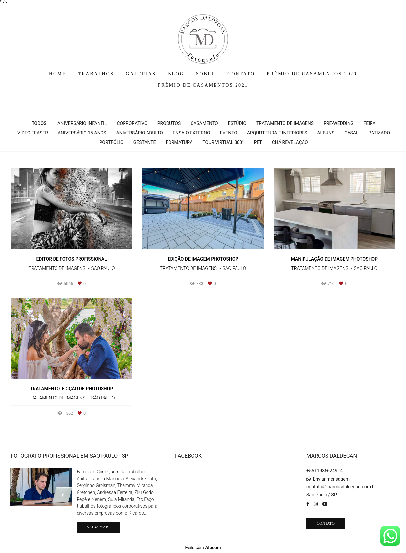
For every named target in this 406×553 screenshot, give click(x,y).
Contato (326, 523)
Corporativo (132, 123)
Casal (351, 133)
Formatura (179, 142)
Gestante (144, 142)
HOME (57, 74)
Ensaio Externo (191, 133)
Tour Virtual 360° (223, 142)
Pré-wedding (338, 123)
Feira (369, 123)
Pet (258, 142)
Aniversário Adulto (139, 133)
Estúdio (237, 123)
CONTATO (241, 74)
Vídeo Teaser (32, 133)
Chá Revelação (290, 142)
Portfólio (111, 142)
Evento (228, 133)
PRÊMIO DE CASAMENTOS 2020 (312, 74)
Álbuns (325, 133)
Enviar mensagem (331, 479)
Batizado (379, 133)
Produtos (169, 123)
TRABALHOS (96, 74)
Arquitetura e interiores (277, 133)
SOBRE (205, 74)
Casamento (204, 123)
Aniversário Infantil (82, 123)
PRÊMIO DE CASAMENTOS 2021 (203, 85)
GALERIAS (141, 74)
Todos (39, 123)
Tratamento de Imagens (285, 123)
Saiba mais (98, 527)
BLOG (176, 74)
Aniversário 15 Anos (82, 133)
